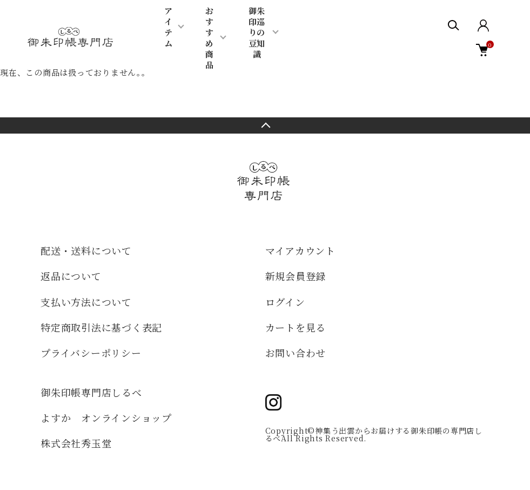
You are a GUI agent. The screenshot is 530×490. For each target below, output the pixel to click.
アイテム (168, 27)
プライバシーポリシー (91, 353)
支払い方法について (86, 302)
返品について (71, 276)
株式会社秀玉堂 (76, 443)
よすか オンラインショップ (106, 417)
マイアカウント (300, 250)
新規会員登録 (295, 276)
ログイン (285, 302)
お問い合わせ (295, 353)
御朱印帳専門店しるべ (91, 392)
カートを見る (295, 327)
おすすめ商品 (209, 37)
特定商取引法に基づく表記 (101, 327)
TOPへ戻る (265, 125)
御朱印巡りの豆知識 (257, 32)
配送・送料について (86, 250)
